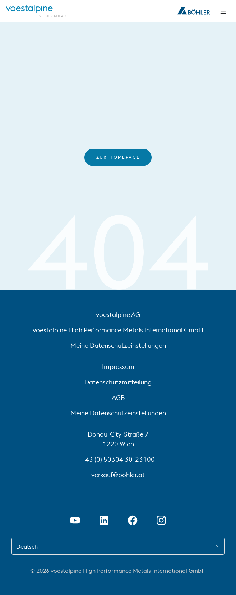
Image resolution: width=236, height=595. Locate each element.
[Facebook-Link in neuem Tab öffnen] (132, 520)
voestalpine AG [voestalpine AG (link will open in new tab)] (118, 314)
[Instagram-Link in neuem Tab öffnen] (161, 520)
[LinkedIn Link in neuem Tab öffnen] (104, 520)
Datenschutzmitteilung (118, 382)
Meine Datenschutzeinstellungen (118, 345)
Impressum (118, 367)
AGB (118, 397)
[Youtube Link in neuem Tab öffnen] (75, 520)
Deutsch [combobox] (27, 546)
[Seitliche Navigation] (223, 11)
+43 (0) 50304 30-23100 (118, 459)
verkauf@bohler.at (118, 475)
